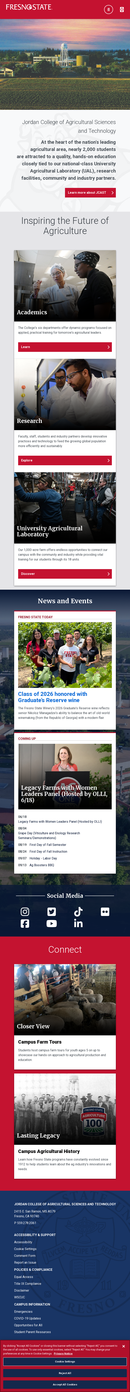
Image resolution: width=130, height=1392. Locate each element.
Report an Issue (25, 1262)
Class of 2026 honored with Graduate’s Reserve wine (52, 697)
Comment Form (24, 1256)
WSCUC (19, 1297)
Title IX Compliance (27, 1284)
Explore (26, 460)
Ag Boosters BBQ (42, 865)
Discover (28, 574)
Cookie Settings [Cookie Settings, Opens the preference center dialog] (65, 1361)
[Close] (123, 1346)
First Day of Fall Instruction (48, 851)
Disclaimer (21, 1290)
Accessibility (23, 1242)
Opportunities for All (28, 1325)
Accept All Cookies (65, 1384)
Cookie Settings (25, 1249)
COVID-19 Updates (27, 1318)
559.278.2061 (26, 1223)
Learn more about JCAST (87, 192)
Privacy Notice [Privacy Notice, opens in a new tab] (63, 1353)
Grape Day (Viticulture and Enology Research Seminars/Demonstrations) (49, 835)
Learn (25, 347)
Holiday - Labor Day (43, 858)
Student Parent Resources (32, 1332)
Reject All (65, 1373)
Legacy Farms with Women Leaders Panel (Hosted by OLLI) (60, 821)
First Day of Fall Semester (48, 845)
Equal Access (23, 1277)
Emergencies (23, 1312)
